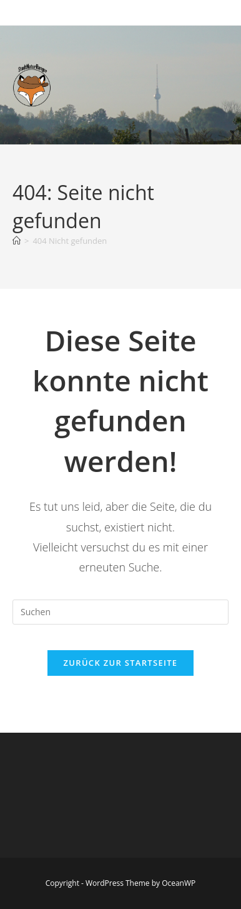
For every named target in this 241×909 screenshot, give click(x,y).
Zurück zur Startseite (121, 662)
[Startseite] (16, 240)
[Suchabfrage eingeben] (120, 612)
